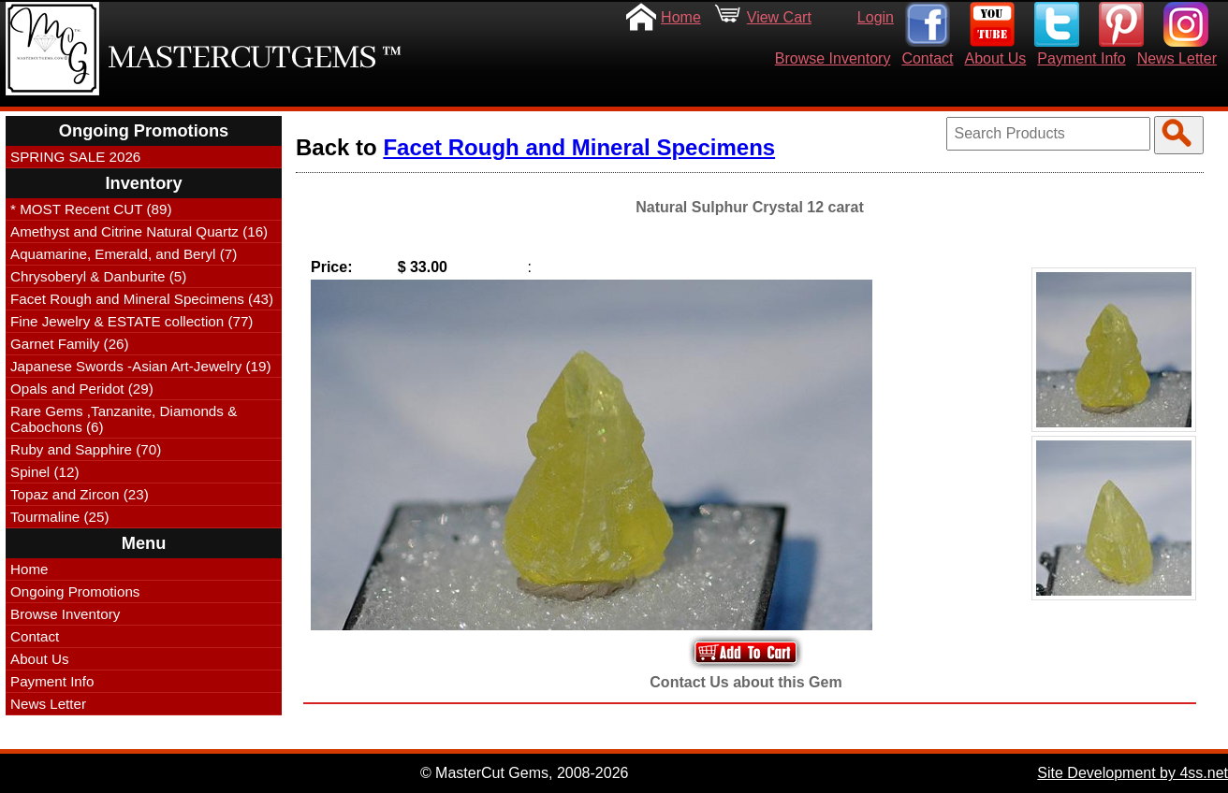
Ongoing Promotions (74, 591)
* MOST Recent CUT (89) (90, 209)
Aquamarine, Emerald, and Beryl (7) (123, 254)
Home (681, 17)
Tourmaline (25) (60, 517)
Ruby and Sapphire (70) (85, 449)
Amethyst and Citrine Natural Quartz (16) (139, 231)
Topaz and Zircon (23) (79, 494)
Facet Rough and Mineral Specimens (579, 147)
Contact (927, 58)
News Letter (1177, 58)
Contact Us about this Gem (745, 682)
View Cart (779, 17)
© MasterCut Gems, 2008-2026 (524, 773)
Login (875, 17)
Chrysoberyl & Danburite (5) (98, 276)
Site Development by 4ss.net (1132, 773)
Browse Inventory (833, 58)
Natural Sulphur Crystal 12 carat (750, 207)
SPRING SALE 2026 (75, 157)
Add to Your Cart (745, 652)
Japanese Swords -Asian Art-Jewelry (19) (140, 366)
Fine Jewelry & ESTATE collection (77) (131, 321)
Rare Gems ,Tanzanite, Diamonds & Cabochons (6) (123, 419)
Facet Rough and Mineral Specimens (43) (141, 299)
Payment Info (1081, 58)
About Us (996, 58)
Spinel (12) (44, 472)
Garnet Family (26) (69, 344)
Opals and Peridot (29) (82, 388)
